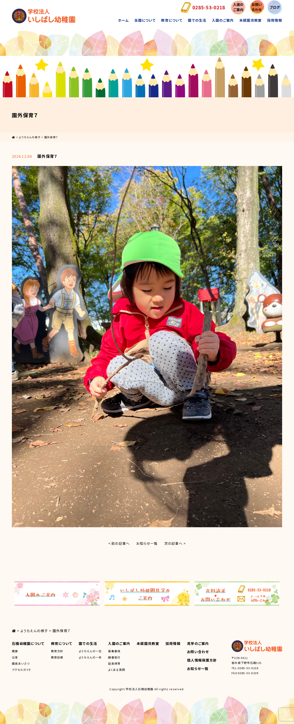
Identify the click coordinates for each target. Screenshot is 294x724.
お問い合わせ (198, 651)
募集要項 (114, 651)
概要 (15, 651)
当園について (145, 20)
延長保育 (114, 663)
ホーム (123, 20)
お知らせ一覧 (147, 543)
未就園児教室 (250, 20)
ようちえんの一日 (90, 651)
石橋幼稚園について (28, 643)
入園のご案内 (223, 20)
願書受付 (114, 657)
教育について (171, 20)
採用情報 (274, 20)
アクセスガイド (21, 669)
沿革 (15, 657)
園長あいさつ (21, 663)
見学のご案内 (198, 643)
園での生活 (197, 20)
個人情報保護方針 (202, 660)
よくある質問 (116, 669)
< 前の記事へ (119, 543)
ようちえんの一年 (90, 657)
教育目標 (57, 657)
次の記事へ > (175, 543)
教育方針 (57, 651)
